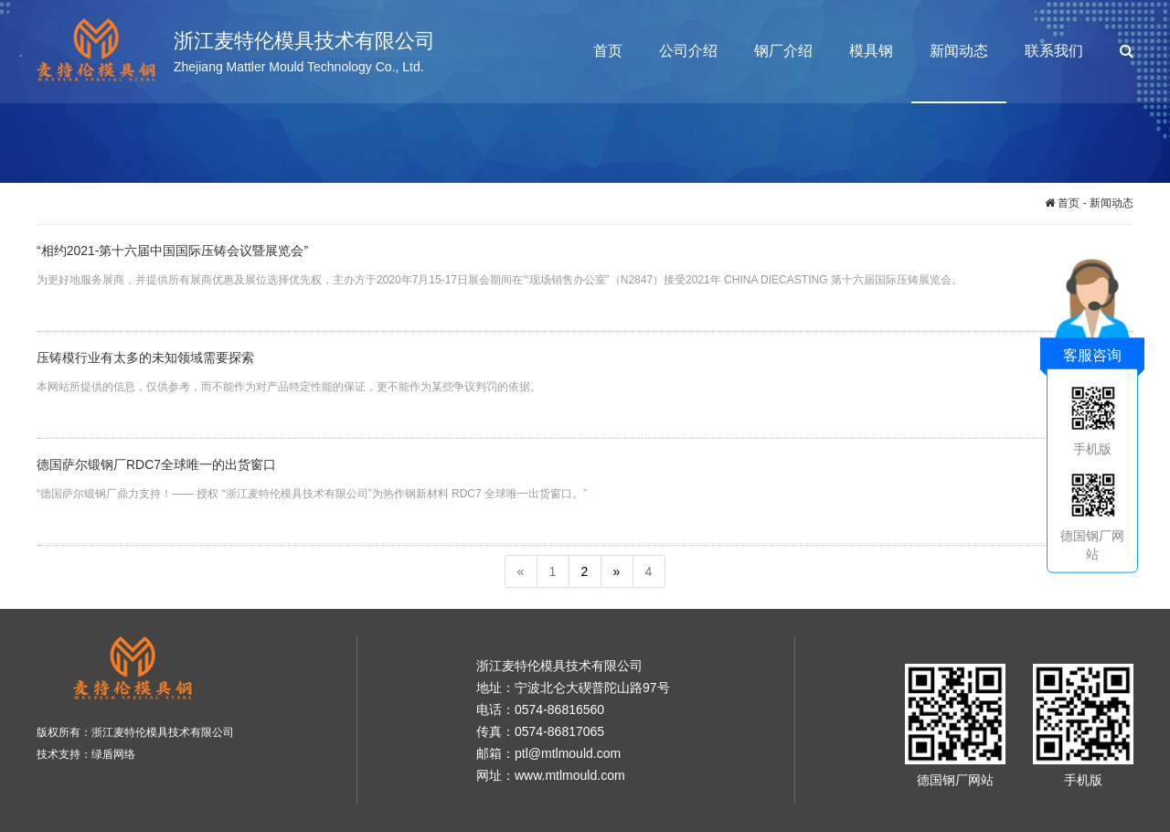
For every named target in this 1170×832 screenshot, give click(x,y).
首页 (607, 51)
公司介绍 (688, 51)
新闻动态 (959, 51)
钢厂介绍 (783, 51)
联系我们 (1054, 51)
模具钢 (871, 51)
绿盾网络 (113, 754)
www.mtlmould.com (570, 775)
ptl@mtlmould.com (568, 753)
